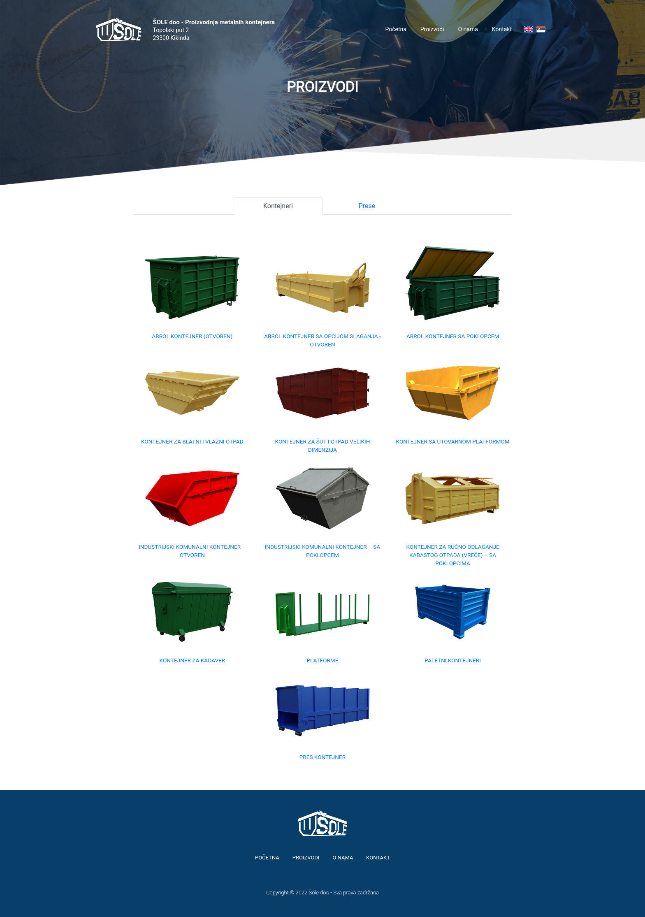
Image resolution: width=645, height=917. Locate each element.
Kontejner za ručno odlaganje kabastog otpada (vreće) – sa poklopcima (452, 555)
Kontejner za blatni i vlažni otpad (192, 441)
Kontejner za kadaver (192, 660)
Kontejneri (278, 206)
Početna (395, 29)
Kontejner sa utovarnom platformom (453, 441)
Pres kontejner (322, 757)
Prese (367, 206)
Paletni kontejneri (453, 660)
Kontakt (502, 29)
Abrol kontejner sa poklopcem (452, 336)
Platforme (322, 660)
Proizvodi (432, 29)
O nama (468, 29)
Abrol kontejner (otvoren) (192, 336)
